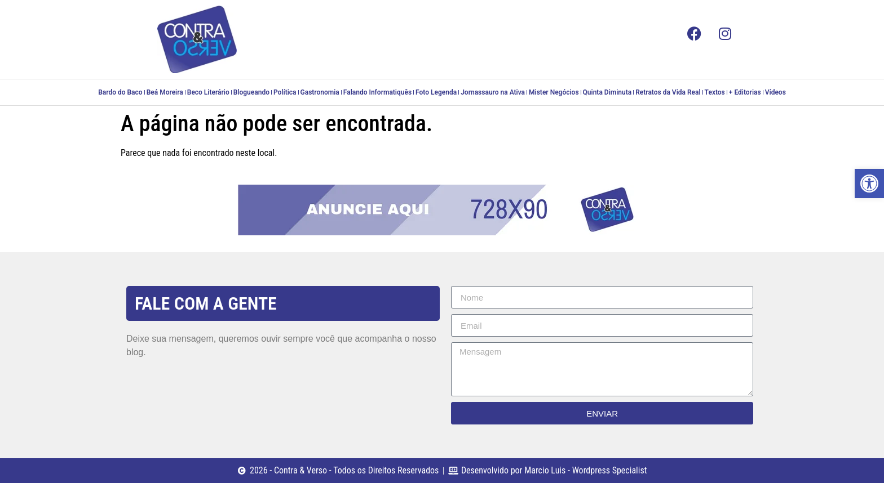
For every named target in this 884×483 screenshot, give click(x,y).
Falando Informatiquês (377, 92)
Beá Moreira (165, 92)
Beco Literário (208, 92)
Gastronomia (319, 92)
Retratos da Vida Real (667, 92)
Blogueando (251, 92)
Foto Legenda (436, 92)
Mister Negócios (553, 92)
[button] (869, 183)
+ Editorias (745, 92)
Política (285, 92)
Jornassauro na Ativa (493, 92)
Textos (715, 92)
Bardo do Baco (120, 92)
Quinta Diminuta (607, 92)
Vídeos (775, 92)
